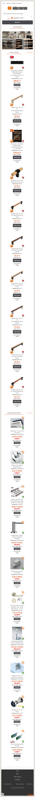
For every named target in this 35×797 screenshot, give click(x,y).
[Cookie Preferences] (2, 794)
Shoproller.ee (31, 795)
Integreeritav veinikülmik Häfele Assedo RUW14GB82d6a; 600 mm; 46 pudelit (17, 146)
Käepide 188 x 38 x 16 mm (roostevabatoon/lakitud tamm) (17, 110)
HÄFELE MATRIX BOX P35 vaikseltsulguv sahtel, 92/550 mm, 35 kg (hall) (17, 501)
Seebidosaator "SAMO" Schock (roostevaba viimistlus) (17, 537)
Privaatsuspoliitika (7, 784)
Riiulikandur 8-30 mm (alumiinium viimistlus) (17, 676)
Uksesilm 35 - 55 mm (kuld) (17, 710)
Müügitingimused (20, 784)
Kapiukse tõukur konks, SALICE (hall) (17, 572)
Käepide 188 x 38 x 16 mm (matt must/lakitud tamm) (17, 285)
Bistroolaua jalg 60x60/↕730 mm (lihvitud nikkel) (17, 642)
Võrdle (17, 89)
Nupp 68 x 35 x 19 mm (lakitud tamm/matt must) (17, 181)
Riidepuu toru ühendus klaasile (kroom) (17, 466)
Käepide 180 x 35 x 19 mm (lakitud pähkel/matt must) (17, 391)
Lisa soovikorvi (17, 87)
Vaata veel (30, 52)
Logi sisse (8, 3)
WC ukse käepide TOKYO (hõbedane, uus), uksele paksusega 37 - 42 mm (17, 607)
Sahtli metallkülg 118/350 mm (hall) (17, 744)
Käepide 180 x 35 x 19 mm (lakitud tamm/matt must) (17, 215)
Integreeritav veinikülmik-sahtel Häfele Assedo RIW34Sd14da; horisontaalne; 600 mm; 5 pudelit (17, 73)
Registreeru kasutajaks (17, 3)
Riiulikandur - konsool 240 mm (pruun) (17, 431)
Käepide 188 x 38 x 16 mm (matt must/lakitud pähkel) (17, 250)
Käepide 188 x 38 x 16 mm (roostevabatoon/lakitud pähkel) (17, 321)
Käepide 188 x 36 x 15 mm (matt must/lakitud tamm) (17, 356)
